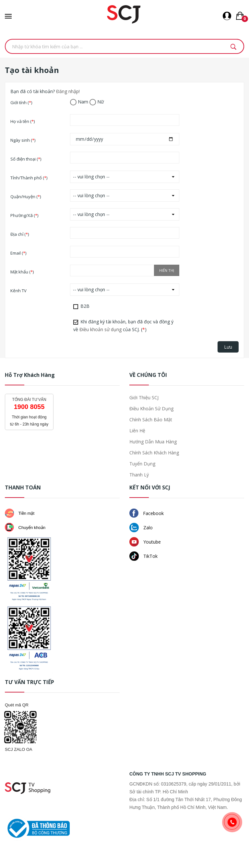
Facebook (146, 513)
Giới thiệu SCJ (144, 397)
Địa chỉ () (19, 234)
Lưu (228, 347)
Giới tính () (21, 102)
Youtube (145, 542)
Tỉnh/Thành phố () (28, 178)
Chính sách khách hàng (154, 453)
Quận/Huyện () (25, 196)
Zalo (141, 527)
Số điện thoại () (25, 159)
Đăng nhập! (68, 91)
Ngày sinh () (22, 140)
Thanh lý (139, 475)
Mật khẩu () (22, 272)
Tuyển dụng (142, 464)
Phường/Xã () (24, 215)
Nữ (96, 102)
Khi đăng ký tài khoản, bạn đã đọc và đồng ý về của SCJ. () (123, 325)
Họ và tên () (22, 121)
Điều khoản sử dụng (100, 329)
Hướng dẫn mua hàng (153, 442)
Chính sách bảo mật (150, 419)
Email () (18, 253)
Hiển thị (166, 270)
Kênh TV (18, 291)
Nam (79, 102)
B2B (81, 306)
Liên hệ (137, 430)
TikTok (143, 556)
